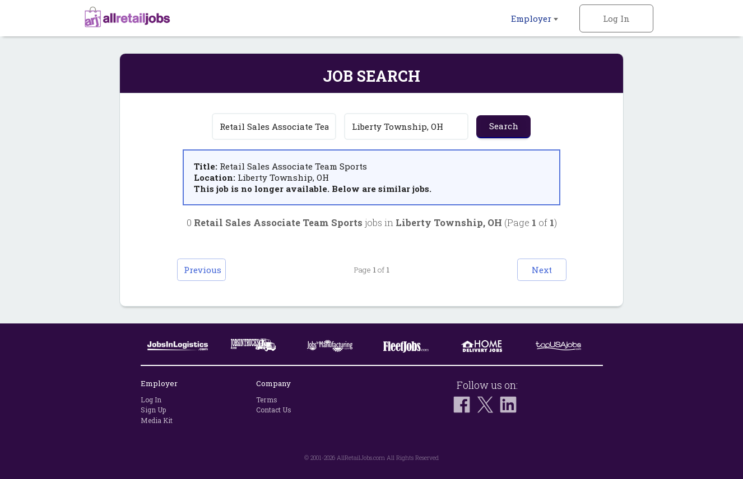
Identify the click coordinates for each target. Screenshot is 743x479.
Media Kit (157, 420)
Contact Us (273, 410)
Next (537, 269)
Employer (534, 18)
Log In (616, 18)
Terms (266, 399)
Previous (206, 269)
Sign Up (153, 410)
